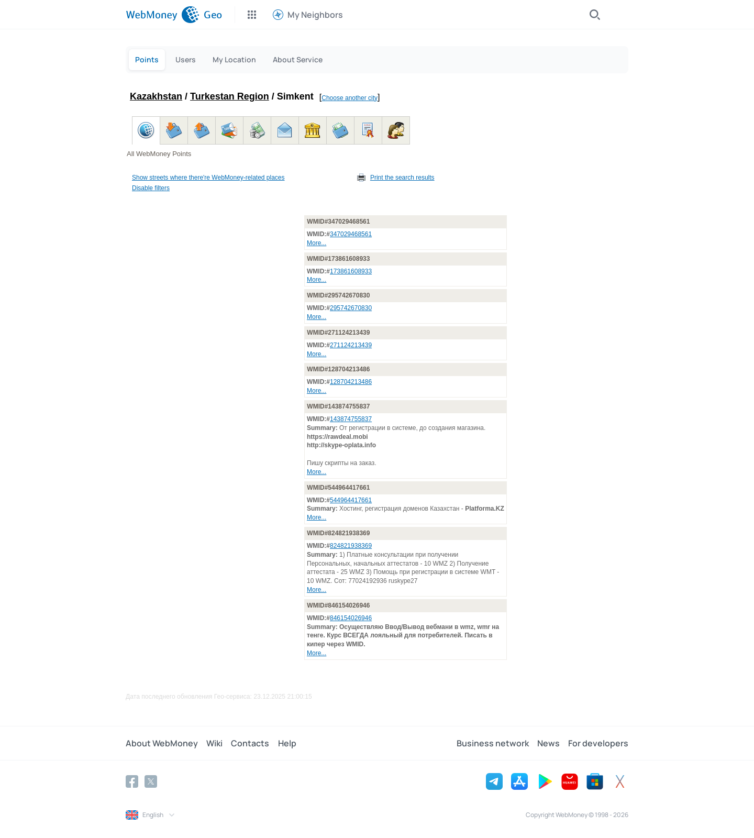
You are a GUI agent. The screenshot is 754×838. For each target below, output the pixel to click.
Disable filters (151, 188)
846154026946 (351, 618)
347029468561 (351, 234)
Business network (493, 743)
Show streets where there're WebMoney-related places (208, 177)
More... (316, 243)
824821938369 (351, 545)
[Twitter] (151, 781)
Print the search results (402, 177)
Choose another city (349, 98)
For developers (598, 743)
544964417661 (351, 500)
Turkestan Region (229, 96)
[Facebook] (132, 781)
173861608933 (351, 271)
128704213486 (351, 381)
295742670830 (351, 308)
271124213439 (351, 345)
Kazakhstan (156, 96)
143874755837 (351, 419)
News (548, 743)
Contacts (250, 743)
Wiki (214, 743)
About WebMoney (162, 743)
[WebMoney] (162, 14)
